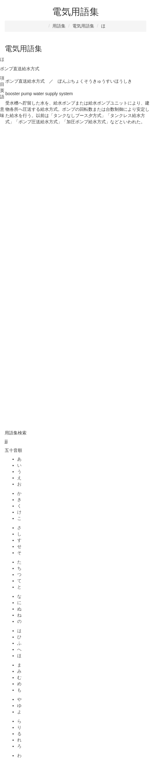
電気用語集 (83, 25)
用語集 (59, 25)
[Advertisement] (75, 200)
